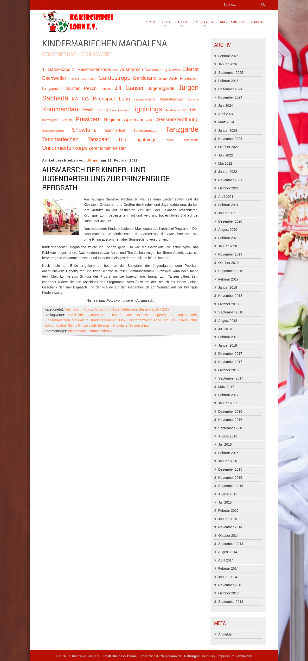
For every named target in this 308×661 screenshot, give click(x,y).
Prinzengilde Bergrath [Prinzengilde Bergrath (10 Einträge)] (57, 120)
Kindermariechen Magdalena (66, 320)
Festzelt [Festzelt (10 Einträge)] (74, 79)
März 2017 (226, 387)
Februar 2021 (228, 205)
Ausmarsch (73, 309)
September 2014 (230, 544)
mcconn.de (173, 656)
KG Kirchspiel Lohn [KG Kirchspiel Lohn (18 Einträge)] (106, 98)
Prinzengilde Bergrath (94, 325)
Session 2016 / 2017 (154, 309)
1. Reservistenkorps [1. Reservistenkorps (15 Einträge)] (91, 69)
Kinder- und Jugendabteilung (115, 309)
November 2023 (230, 139)
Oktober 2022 (228, 147)
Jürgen (93, 160)
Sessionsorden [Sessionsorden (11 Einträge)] (53, 130)
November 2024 (230, 97)
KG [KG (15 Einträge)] (75, 99)
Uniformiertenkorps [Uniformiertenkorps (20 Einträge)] (65, 148)
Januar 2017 (227, 403)
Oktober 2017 (228, 370)
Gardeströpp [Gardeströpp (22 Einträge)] (114, 78)
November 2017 (230, 362)
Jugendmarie (187, 315)
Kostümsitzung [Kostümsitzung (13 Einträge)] (95, 110)
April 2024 (225, 114)
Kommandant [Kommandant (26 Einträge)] (61, 109)
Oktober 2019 (228, 263)
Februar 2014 (228, 568)
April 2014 (225, 560)
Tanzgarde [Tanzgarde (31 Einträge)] (182, 129)
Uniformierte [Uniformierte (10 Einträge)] (191, 140)
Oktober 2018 (228, 304)
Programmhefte (233, 22)
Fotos (87, 309)
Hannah (116, 315)
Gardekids (76, 315)
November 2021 (230, 180)
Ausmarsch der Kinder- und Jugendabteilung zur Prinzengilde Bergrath (106, 179)
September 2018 (230, 312)
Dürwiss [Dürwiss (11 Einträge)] (174, 70)
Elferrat (182, 22)
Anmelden (225, 634)
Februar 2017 (228, 395)
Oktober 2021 (228, 188)
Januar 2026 (227, 64)
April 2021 (225, 197)
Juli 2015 (225, 502)
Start (150, 22)
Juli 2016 (225, 444)
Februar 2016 (228, 453)
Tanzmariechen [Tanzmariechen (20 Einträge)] (60, 139)
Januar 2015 (227, 519)
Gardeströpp (97, 315)
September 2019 (230, 271)
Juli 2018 (225, 329)
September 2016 (230, 428)
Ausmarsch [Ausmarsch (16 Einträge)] (131, 69)
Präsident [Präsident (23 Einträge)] (88, 119)
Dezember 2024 (230, 89)
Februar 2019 (228, 279)
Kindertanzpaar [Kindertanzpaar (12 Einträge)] (172, 99)
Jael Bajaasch (137, 315)
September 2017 (230, 378)
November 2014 (230, 527)
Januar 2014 (227, 577)
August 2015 (227, 494)
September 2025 (230, 73)
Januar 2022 (227, 172)
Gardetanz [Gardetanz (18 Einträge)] (144, 78)
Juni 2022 (225, 155)
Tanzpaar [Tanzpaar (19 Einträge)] (98, 139)
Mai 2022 (225, 163)
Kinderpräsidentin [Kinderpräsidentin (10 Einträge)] (145, 99)
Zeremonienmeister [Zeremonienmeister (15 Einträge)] (107, 148)
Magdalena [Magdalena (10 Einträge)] (172, 110)
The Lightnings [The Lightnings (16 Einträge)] (137, 139)
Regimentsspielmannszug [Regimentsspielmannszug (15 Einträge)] (129, 119)
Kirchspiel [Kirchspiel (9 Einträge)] (193, 99)
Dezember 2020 (230, 221)
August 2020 (227, 229)
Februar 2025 (228, 81)
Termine (257, 22)
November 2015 (230, 478)
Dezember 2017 (230, 353)
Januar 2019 (227, 287)
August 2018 (227, 321)
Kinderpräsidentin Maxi (108, 320)
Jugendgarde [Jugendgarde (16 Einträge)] (161, 88)
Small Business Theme (120, 656)
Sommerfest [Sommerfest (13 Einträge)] (114, 130)
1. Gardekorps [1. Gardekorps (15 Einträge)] (56, 69)
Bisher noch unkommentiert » (90, 331)
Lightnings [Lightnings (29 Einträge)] (146, 109)
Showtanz (120, 325)
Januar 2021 (227, 213)
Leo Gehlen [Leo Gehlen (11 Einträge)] (119, 110)
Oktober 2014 (228, 535)
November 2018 (230, 296)
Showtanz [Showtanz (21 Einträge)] (84, 130)
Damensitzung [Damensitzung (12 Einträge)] (156, 70)
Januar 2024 (227, 130)
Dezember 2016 (230, 411)
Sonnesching (139, 325)
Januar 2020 (227, 246)
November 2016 (230, 420)
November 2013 (230, 585)
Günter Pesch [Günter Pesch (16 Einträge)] (81, 88)
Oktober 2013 (228, 593)
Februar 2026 (228, 56)
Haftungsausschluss (199, 656)
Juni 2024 (225, 105)
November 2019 (230, 254)
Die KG (165, 22)
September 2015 (230, 486)
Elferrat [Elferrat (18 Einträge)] (190, 69)
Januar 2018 (227, 345)
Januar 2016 (227, 461)
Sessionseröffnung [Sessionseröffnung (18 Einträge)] (178, 119)
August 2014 (227, 552)
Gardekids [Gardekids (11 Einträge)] (88, 79)
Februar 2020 (228, 238)
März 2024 (226, 122)
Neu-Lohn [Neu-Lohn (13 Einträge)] (190, 110)
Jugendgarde (163, 315)
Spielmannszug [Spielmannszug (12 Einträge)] (145, 130)
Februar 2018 (228, 337)
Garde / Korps (204, 22)
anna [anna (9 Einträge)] (115, 70)
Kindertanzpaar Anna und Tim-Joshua (158, 320)
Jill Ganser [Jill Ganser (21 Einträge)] (129, 88)
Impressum (226, 656)
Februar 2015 (228, 510)
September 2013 (230, 602)
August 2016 (227, 436)
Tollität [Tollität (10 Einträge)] (169, 140)
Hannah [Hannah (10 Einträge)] (106, 89)
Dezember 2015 (230, 469)
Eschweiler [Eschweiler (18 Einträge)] (54, 78)
